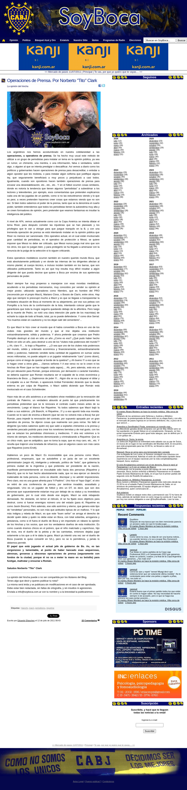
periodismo (40, 608)
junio (116, 143)
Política (26, 40)
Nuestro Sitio (80, 40)
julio (115, 141)
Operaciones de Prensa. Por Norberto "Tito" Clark (52, 80)
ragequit (133, 550)
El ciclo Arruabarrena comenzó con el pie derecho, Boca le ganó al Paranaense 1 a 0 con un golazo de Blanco (147, 466)
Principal (87, 71)
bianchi (24, 608)
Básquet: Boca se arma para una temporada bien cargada (143, 452)
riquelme (50, 608)
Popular (141, 510)
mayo (116, 145)
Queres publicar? (93, 781)
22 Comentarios (89, 620)
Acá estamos (123, 492)
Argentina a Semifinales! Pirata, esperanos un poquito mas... (144, 426)
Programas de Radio (114, 40)
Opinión (14, 40)
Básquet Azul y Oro (45, 40)
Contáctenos (108, 781)
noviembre (154, 143)
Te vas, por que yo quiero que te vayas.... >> (118, 71)
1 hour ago (143, 528)
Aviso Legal (78, 781)
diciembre (153, 141)
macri (31, 608)
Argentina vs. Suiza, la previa (130, 439)
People (120, 510)
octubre (152, 145)
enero (116, 154)
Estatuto (64, 40)
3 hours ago (130, 563)
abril (116, 147)
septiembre (154, 147)
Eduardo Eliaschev (26, 620)
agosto (152, 150)
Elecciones (135, 40)
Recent (130, 510)
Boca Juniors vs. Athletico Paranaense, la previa (139, 480)
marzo (116, 150)
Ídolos (95, 40)
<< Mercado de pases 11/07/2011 (63, 71)
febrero (117, 152)
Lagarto (133, 534)
